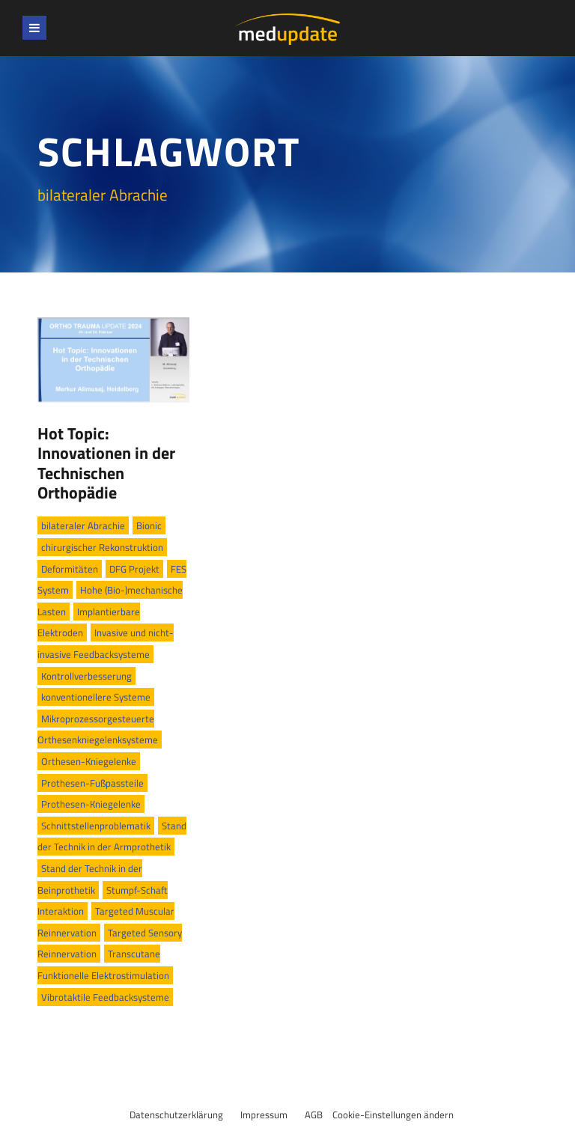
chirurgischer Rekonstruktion (102, 547)
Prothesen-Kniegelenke (91, 803)
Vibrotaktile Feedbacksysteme (105, 997)
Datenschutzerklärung (176, 1114)
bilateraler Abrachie (83, 525)
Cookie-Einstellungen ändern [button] (393, 1114)
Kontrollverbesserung (86, 675)
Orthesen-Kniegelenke (88, 761)
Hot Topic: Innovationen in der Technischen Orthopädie (106, 463)
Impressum (264, 1114)
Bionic (149, 525)
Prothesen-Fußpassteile (92, 782)
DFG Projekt (134, 568)
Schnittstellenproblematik (95, 825)
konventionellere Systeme (95, 696)
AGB (314, 1114)
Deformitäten (69, 568)
